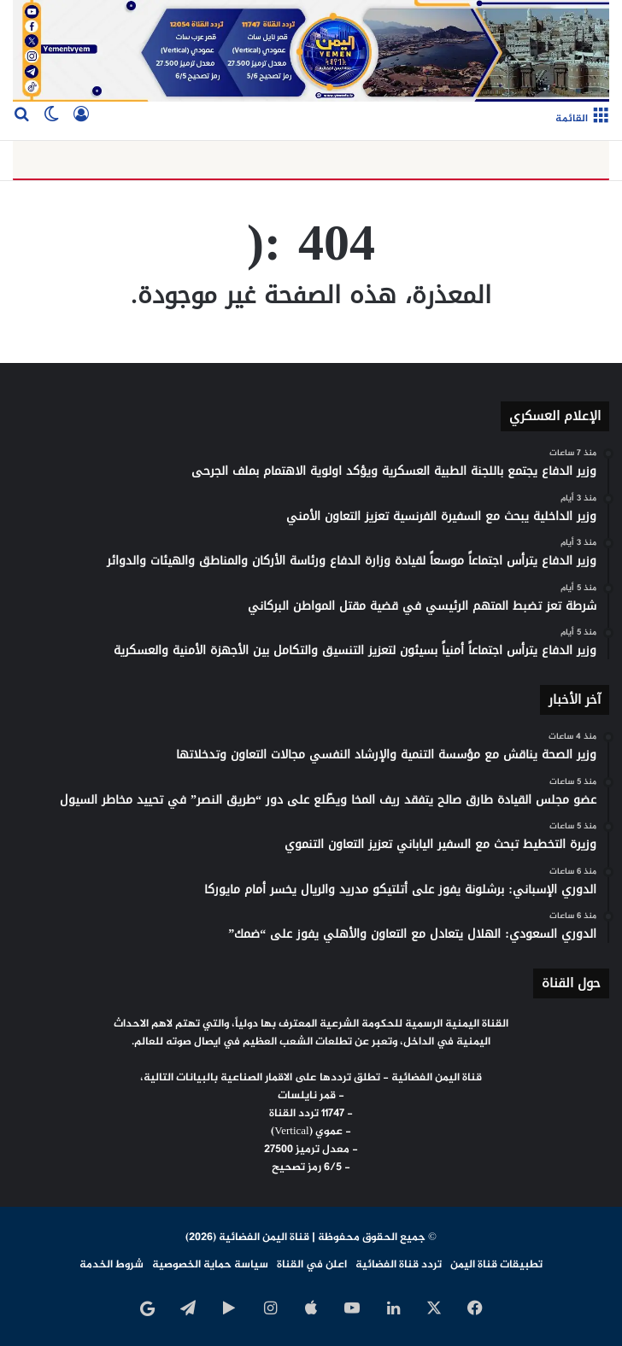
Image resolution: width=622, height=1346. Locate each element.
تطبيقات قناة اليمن (496, 1264)
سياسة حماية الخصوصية (210, 1264)
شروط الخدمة (111, 1264)
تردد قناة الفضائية (398, 1264)
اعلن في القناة (312, 1264)
